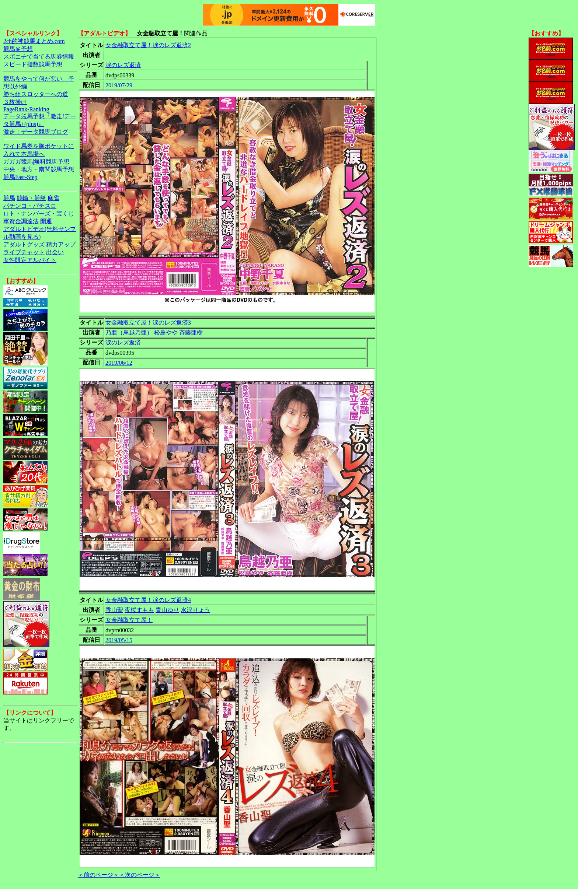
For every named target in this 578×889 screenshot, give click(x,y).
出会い (55, 252)
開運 (46, 221)
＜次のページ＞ (139, 875)
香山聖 (114, 610)
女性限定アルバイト (29, 260)
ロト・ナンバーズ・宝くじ (38, 213)
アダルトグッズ (24, 244)
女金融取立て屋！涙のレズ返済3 (148, 322)
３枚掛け (15, 102)
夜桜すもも (139, 610)
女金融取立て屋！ (129, 620)
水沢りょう (195, 610)
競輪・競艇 (31, 198)
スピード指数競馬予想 (32, 64)
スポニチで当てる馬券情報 (38, 56)
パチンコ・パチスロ (29, 206)
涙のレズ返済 (123, 65)
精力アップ (61, 244)
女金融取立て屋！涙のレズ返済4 (148, 600)
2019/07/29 (118, 85)
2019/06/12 (118, 363)
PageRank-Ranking (26, 109)
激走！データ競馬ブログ (35, 132)
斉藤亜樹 (191, 332)
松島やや (166, 332)
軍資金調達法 (21, 221)
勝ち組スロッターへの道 (35, 94)
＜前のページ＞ (98, 875)
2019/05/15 (118, 640)
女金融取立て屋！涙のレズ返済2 (148, 45)
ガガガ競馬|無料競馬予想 (36, 161)
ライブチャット (24, 252)
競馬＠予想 (18, 49)
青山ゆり (167, 610)
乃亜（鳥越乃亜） (129, 332)
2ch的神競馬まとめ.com (34, 41)
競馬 (9, 198)
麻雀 (53, 198)
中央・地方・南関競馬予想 (38, 169)
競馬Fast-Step (20, 177)
